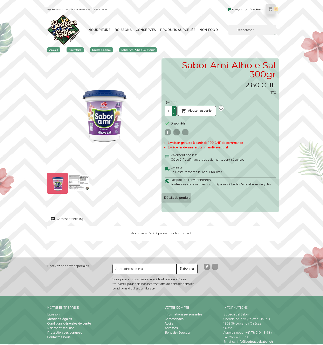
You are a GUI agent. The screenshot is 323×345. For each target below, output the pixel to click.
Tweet (176, 132)
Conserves (146, 30)
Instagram (215, 268)
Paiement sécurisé (60, 329)
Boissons (123, 30)
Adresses (171, 329)
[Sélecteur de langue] (235, 9)
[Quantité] (168, 111)
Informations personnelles (183, 315)
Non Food (208, 30)
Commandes (174, 320)
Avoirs (169, 324)
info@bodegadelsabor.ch (255, 343)
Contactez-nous (58, 338)
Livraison (53, 315)
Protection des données (64, 334)
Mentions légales (59, 320)
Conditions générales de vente (69, 324)
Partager (168, 132)
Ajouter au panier (197, 111)
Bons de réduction (178, 334)
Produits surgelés (177, 30)
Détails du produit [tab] (177, 198)
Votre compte (177, 309)
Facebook (207, 268)
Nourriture (99, 30)
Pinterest (185, 132)
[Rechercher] (252, 30)
